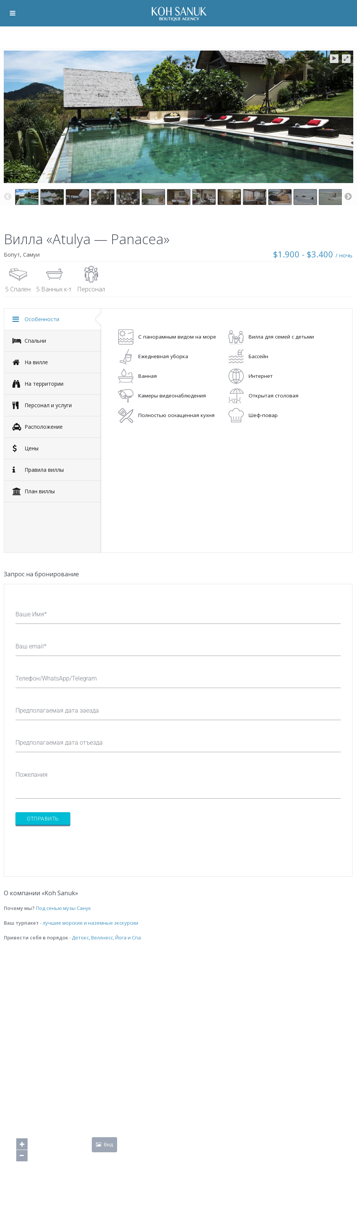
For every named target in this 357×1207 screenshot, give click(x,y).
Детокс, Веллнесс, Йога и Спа (106, 937)
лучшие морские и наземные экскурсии (90, 922)
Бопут (12, 254)
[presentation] (72, 846)
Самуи (31, 254)
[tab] (52, 319)
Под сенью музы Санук (63, 908)
